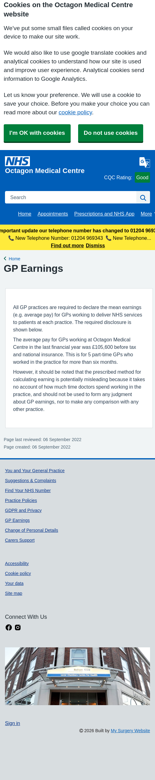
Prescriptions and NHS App (104, 213)
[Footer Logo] (77, 676)
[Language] (144, 162)
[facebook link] (8, 628)
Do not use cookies (111, 133)
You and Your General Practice (35, 470)
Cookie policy (18, 573)
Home (24, 213)
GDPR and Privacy (23, 510)
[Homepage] (53, 165)
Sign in (12, 723)
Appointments (53, 213)
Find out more (67, 245)
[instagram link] (17, 628)
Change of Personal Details (31, 530)
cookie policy (75, 112)
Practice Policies (21, 500)
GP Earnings (17, 520)
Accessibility (17, 563)
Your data (14, 583)
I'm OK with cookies (37, 133)
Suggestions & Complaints (30, 480)
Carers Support (20, 540)
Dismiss (95, 245)
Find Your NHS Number (28, 490)
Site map (13, 593)
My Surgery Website (130, 730)
